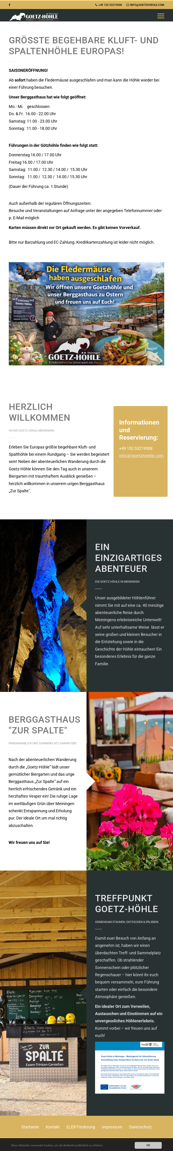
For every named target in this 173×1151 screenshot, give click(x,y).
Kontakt (53, 1127)
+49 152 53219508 (108, 5)
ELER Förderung (80, 1127)
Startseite (30, 1127)
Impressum (112, 1127)
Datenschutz (140, 1127)
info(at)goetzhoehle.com (141, 455)
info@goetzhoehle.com (145, 5)
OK (148, 1145)
